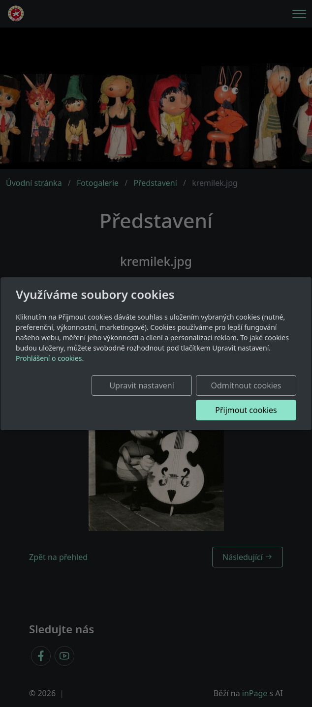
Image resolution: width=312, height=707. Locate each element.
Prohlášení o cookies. (50, 358)
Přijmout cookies (249, 410)
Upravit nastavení (150, 385)
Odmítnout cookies (249, 385)
